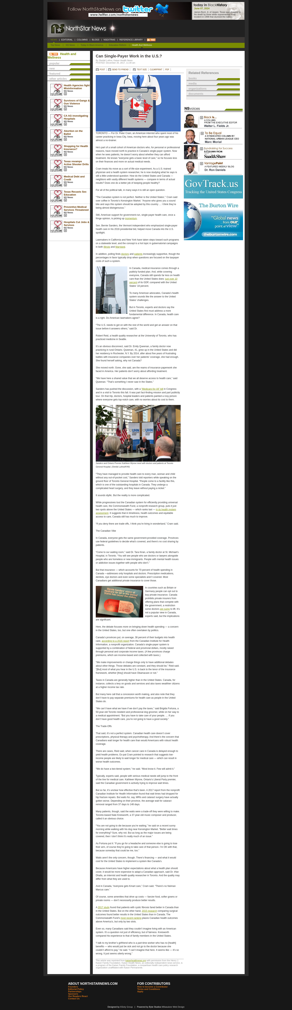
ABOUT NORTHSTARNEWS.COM (92, 983)
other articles (58, 78)
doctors (125, 254)
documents (196, 93)
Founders (73, 987)
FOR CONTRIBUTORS (153, 983)
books (193, 78)
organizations (198, 88)
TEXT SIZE (142, 69)
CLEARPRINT (156, 69)
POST (102, 69)
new (52, 68)
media (192, 83)
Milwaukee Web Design (173, 1007)
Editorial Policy (76, 989)
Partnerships (74, 991)
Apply (140, 991)
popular (54, 63)
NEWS (53, 39)
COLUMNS (82, 39)
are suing (165, 609)
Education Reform (117, 45)
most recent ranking (131, 918)
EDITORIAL (67, 39)
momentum (131, 218)
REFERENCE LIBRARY (131, 39)
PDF (167, 69)
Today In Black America (92, 45)
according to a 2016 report (115, 641)
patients (138, 254)
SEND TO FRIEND (120, 69)
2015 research (149, 911)
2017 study (104, 907)
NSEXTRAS (109, 39)
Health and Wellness (142, 45)
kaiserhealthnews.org (135, 960)
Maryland (120, 246)
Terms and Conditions (148, 989)
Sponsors (73, 994)
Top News (55, 45)
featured (54, 73)
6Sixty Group (126, 1007)
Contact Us (74, 998)
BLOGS (95, 39)
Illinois (106, 246)
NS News (70, 45)
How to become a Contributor (152, 987)
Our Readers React (78, 996)
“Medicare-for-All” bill (152, 389)
